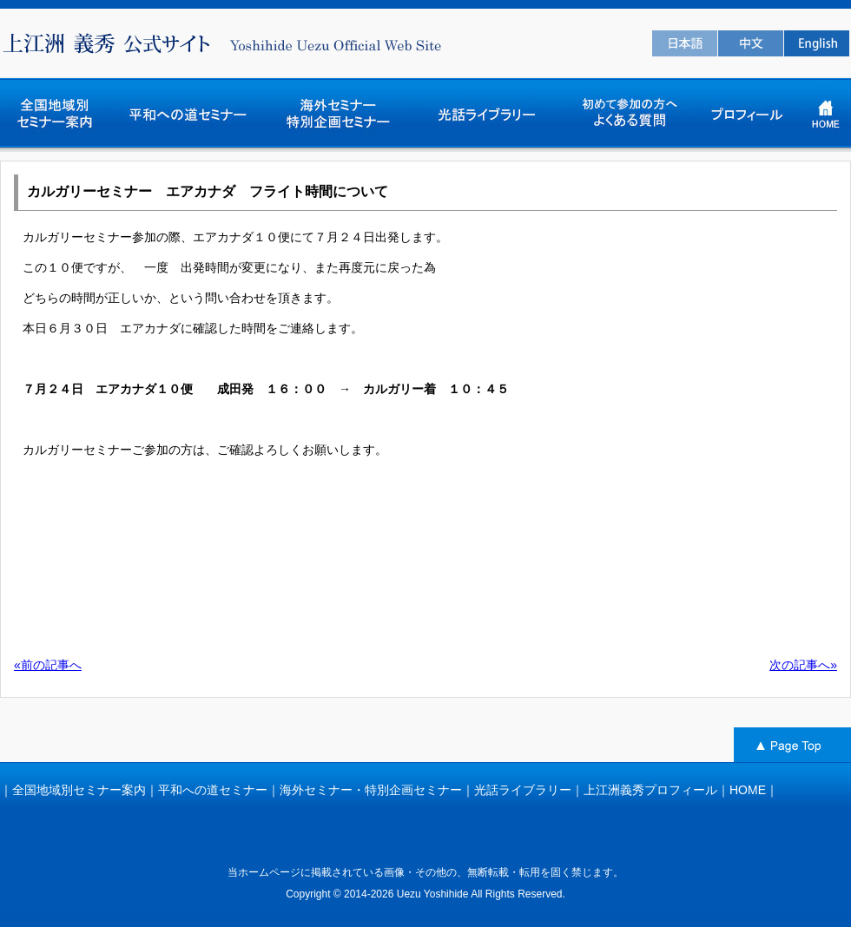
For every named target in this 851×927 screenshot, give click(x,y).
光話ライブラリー (522, 790)
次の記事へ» (803, 665)
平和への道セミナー (212, 790)
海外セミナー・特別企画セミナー (371, 790)
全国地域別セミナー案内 (79, 790)
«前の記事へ (48, 665)
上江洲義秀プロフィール (650, 790)
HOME (747, 790)
